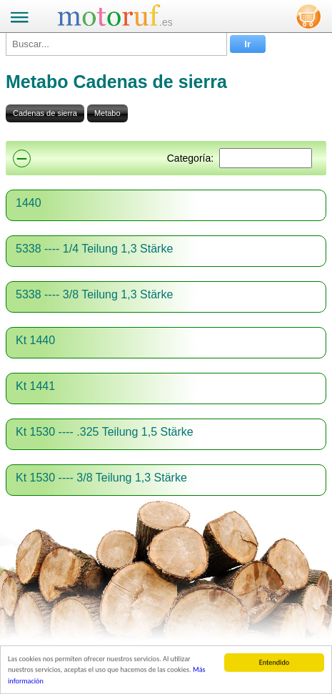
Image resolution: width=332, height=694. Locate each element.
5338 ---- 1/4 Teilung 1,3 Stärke (94, 249)
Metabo (107, 113)
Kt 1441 (35, 386)
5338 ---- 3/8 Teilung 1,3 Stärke (94, 294)
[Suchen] (265, 158)
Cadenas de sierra (45, 113)
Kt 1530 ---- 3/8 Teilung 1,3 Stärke (101, 477)
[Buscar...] (116, 44)
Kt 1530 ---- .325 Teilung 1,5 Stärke (104, 432)
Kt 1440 (35, 340)
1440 (28, 203)
